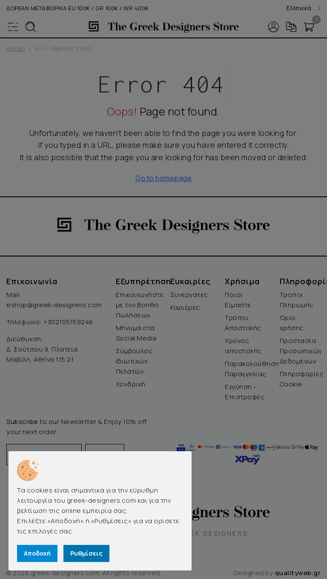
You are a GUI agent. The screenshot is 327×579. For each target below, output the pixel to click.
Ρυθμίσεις (86, 553)
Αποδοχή (37, 553)
